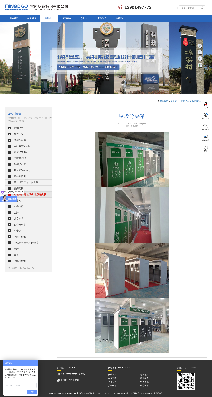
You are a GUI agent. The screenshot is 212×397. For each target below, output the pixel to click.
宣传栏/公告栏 (21, 152)
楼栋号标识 (20, 176)
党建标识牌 (20, 140)
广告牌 (17, 230)
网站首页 (14, 18)
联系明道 (144, 385)
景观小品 (18, 134)
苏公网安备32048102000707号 (143, 393)
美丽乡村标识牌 (22, 146)
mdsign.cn (72, 393)
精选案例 (144, 378)
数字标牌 (18, 218)
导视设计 (84, 18)
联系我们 (120, 18)
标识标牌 (49, 18)
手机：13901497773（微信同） (73, 374)
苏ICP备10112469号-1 (121, 393)
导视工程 (112, 378)
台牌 (16, 212)
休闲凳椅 (18, 188)
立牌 (16, 249)
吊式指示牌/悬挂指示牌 (26, 182)
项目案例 (67, 18)
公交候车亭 (20, 224)
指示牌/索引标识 (22, 170)
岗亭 (16, 255)
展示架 (17, 200)
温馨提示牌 (20, 164)
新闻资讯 (102, 18)
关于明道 (31, 18)
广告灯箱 (18, 206)
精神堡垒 (18, 128)
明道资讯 (144, 382)
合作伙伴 (112, 382)
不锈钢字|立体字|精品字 (26, 242)
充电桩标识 (20, 261)
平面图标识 (20, 236)
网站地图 (159, 393)
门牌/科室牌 (20, 158)
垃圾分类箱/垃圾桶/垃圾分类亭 (195, 101)
